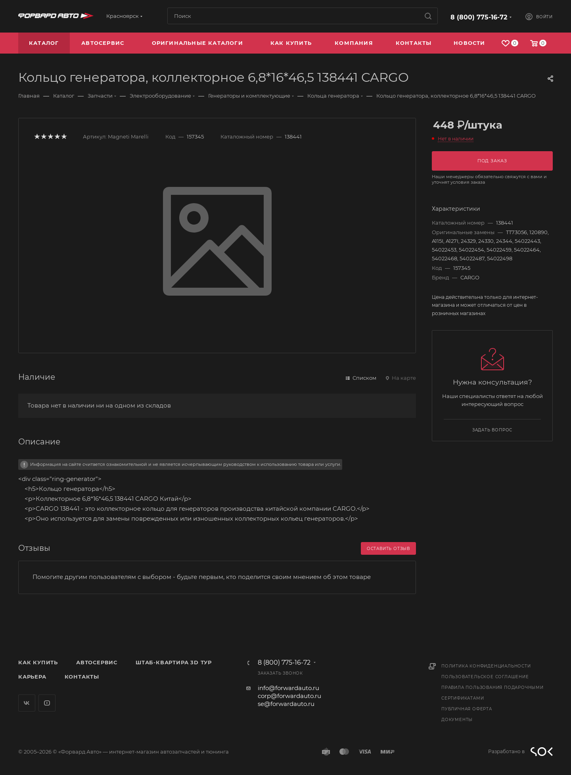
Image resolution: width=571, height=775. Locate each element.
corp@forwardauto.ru (289, 696)
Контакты (82, 676)
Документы (457, 719)
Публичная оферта (466, 709)
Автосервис (96, 662)
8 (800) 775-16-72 (478, 17)
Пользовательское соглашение (485, 676)
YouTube (47, 703)
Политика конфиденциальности (486, 666)
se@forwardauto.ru (286, 704)
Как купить (38, 662)
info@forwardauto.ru (288, 688)
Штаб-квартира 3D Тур (174, 662)
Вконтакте (26, 703)
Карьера (32, 676)
